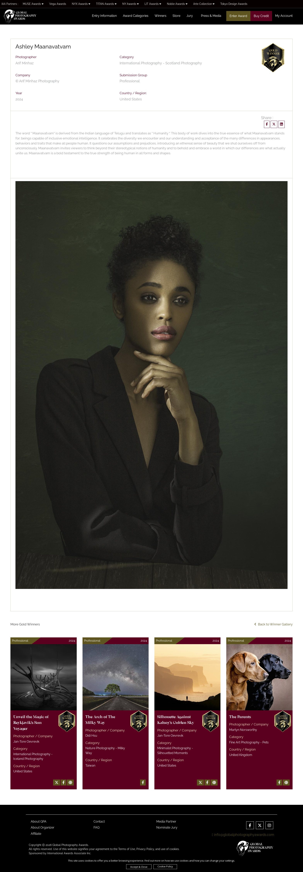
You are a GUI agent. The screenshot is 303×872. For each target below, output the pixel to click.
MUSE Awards (33, 3)
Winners (160, 16)
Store (176, 16)
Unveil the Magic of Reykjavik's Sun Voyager (31, 723)
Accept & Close (138, 867)
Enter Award (238, 16)
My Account (284, 16)
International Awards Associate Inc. (69, 853)
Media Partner (166, 821)
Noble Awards (177, 3)
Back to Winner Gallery (273, 624)
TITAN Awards (106, 3)
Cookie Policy (165, 866)
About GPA (38, 821)
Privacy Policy (145, 849)
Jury (189, 16)
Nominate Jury (166, 827)
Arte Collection (203, 3)
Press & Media (211, 16)
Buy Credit (261, 16)
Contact (99, 821)
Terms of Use (126, 849)
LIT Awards (153, 3)
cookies (174, 849)
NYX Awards (81, 3)
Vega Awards (57, 3)
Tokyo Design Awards (233, 3)
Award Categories (135, 16)
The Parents (240, 717)
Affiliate (36, 834)
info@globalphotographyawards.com (243, 835)
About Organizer (42, 827)
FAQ (97, 827)
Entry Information (104, 16)
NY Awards (130, 3)
